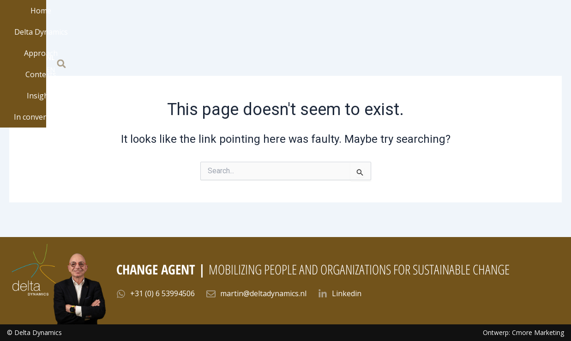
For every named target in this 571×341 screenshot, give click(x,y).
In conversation (415, 26)
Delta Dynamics (195, 26)
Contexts (307, 26)
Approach (257, 26)
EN (537, 25)
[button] (556, 26)
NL (526, 25)
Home (139, 26)
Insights (356, 26)
